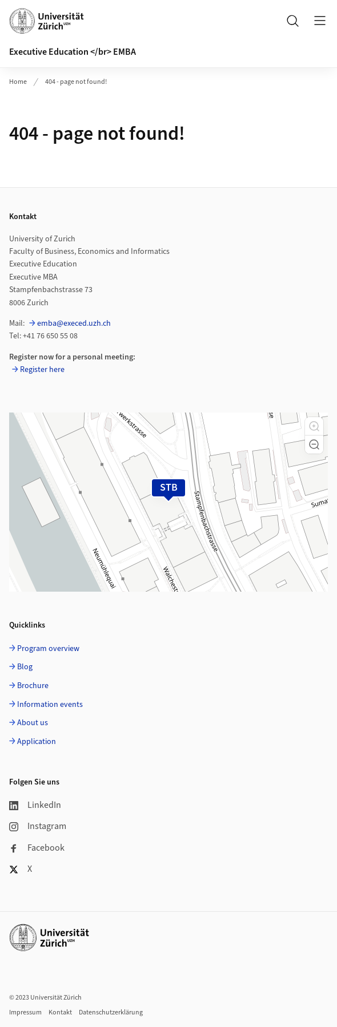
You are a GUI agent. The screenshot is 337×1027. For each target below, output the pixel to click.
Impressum (25, 1012)
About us (32, 723)
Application (36, 741)
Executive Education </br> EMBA (72, 52)
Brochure (33, 686)
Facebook (37, 848)
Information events (50, 704)
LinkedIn (35, 805)
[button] (314, 426)
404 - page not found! (76, 82)
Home (18, 82)
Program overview (48, 648)
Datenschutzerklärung (111, 1012)
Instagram (37, 826)
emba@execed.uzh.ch (74, 323)
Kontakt (60, 1012)
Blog (25, 667)
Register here (42, 369)
